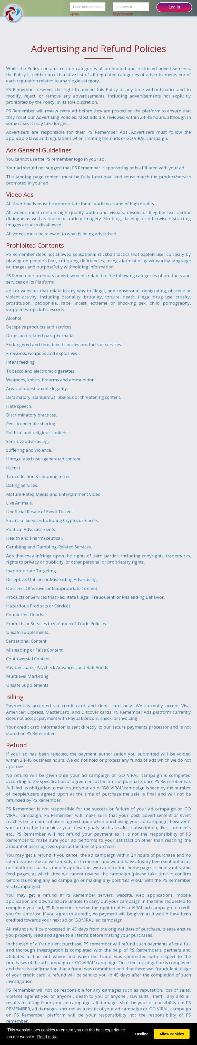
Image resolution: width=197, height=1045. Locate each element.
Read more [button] (47, 1037)
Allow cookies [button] (171, 1034)
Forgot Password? (123, 14)
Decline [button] (141, 1034)
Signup (74, 14)
